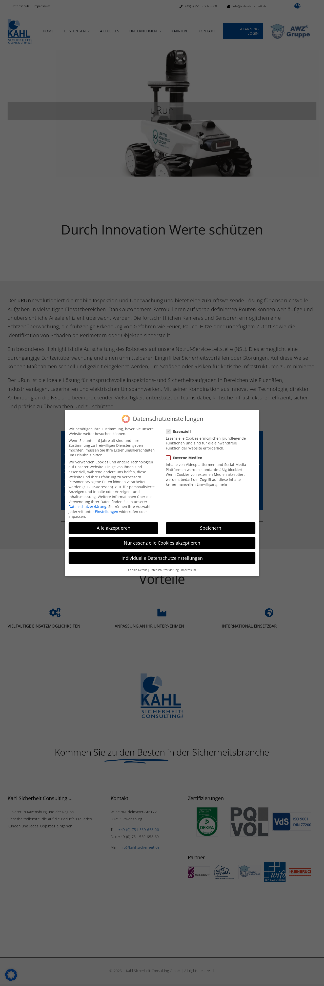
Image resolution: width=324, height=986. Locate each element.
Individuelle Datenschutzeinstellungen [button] (162, 558)
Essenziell (180, 431)
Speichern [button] (210, 528)
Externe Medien (186, 457)
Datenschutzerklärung (87, 506)
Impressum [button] (188, 570)
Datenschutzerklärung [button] (164, 570)
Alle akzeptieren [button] (113, 528)
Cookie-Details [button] (137, 570)
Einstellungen (106, 511)
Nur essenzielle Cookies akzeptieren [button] (162, 543)
